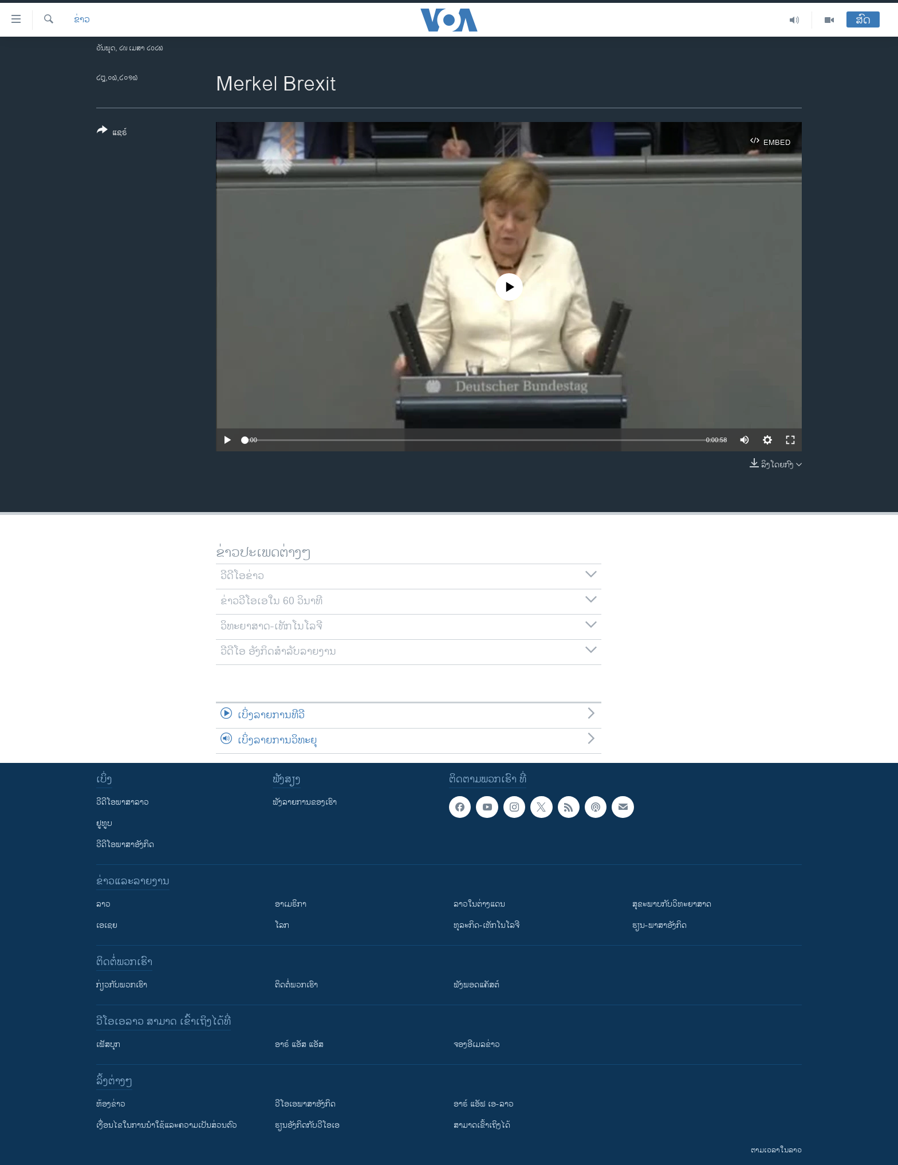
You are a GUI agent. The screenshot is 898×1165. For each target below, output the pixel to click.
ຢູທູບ (104, 823)
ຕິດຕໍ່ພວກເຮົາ (296, 985)
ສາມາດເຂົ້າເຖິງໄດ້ (482, 1125)
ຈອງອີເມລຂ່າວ (477, 1044)
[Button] (112, 133)
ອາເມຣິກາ (290, 904)
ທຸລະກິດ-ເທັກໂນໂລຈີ (486, 925)
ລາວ (103, 904)
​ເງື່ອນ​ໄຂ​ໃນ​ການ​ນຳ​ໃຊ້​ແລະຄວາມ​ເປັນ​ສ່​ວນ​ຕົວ (166, 1125)
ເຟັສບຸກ (108, 1044)
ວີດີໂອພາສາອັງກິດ (125, 845)
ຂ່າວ (82, 20)
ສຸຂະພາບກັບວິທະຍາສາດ (671, 904)
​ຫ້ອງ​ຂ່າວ (110, 1104)
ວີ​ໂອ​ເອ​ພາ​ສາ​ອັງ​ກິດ (305, 1104)
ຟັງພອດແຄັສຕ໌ (476, 985)
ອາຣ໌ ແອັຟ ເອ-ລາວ (484, 1104)
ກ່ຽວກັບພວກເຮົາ (121, 985)
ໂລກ (282, 925)
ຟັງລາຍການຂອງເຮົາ (305, 802)
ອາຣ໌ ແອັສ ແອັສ (299, 1044)
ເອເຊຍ (106, 925)
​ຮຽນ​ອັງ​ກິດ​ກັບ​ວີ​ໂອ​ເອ (307, 1125)
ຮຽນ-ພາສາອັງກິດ (659, 925)
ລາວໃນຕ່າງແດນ (479, 904)
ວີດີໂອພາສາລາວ (122, 802)
